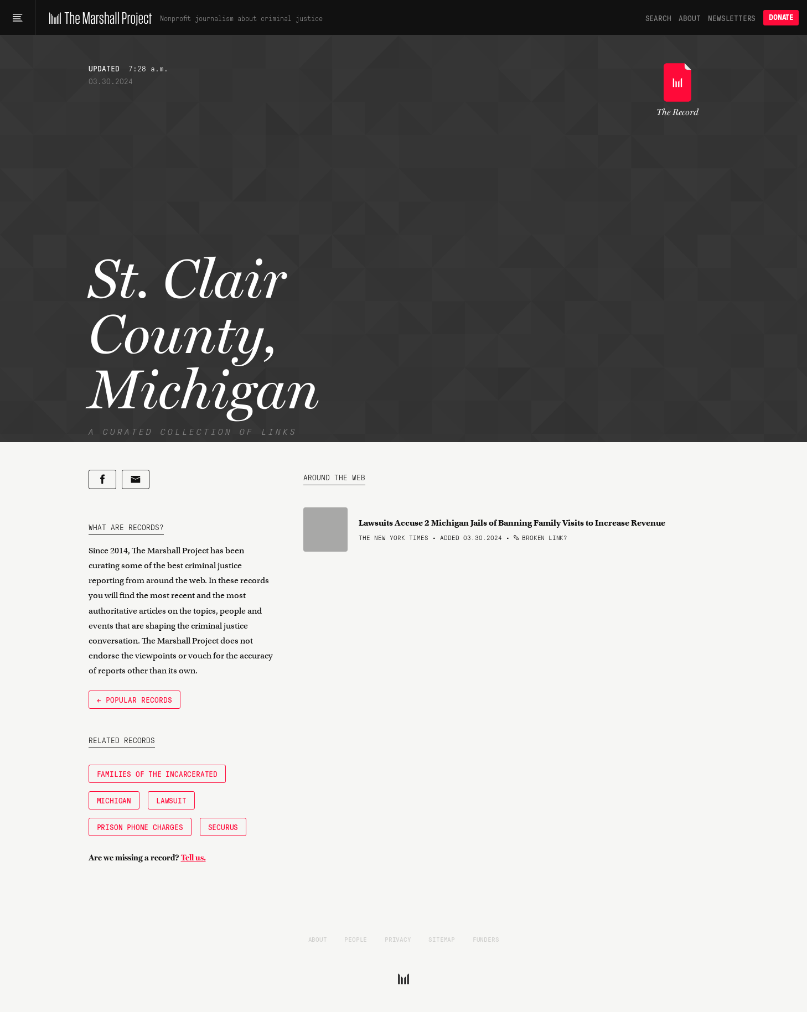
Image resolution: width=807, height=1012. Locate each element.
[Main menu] (17, 17)
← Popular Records (134, 699)
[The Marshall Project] (97, 17)
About (689, 18)
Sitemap (441, 939)
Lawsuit (171, 800)
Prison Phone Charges (140, 827)
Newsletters (732, 18)
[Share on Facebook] (102, 479)
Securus (223, 827)
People (355, 939)
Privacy (398, 939)
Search (658, 18)
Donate (781, 17)
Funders (486, 939)
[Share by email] (135, 479)
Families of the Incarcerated (157, 774)
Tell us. (193, 858)
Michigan (114, 800)
